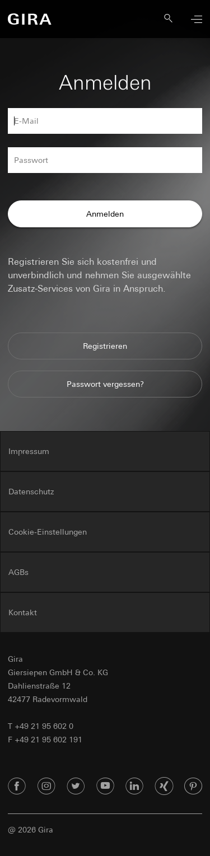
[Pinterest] (193, 787)
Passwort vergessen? (105, 384)
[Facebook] (17, 787)
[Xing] (164, 787)
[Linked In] (134, 787)
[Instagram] (46, 787)
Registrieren (105, 346)
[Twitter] (76, 787)
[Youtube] (105, 787)
